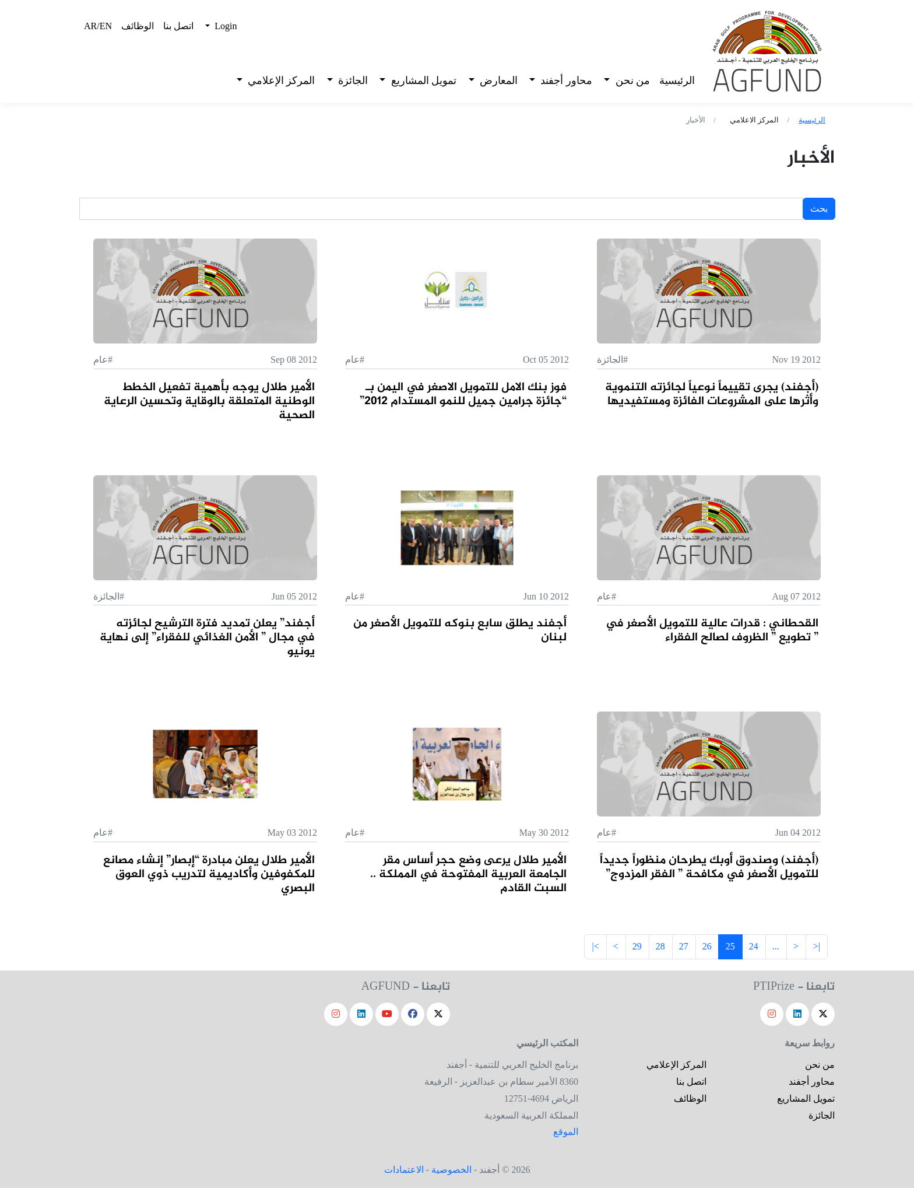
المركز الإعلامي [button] (280, 80)
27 (683, 946)
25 (730, 946)
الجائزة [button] (351, 80)
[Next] (796, 946)
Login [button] (224, 26)
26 (707, 946)
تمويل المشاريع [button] (422, 80)
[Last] (595, 946)
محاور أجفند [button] (565, 80)
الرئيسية (677, 80)
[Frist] (817, 946)
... (775, 946)
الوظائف (137, 26)
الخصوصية (451, 1170)
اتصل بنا (178, 26)
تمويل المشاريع (806, 1098)
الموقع (565, 1132)
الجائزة (821, 1115)
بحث (819, 208)
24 (753, 946)
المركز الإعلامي (676, 1065)
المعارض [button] (497, 80)
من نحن (820, 1065)
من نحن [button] (631, 80)
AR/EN (98, 26)
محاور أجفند (812, 1082)
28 (660, 946)
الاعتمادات (404, 1170)
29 (637, 946)
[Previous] (616, 946)
